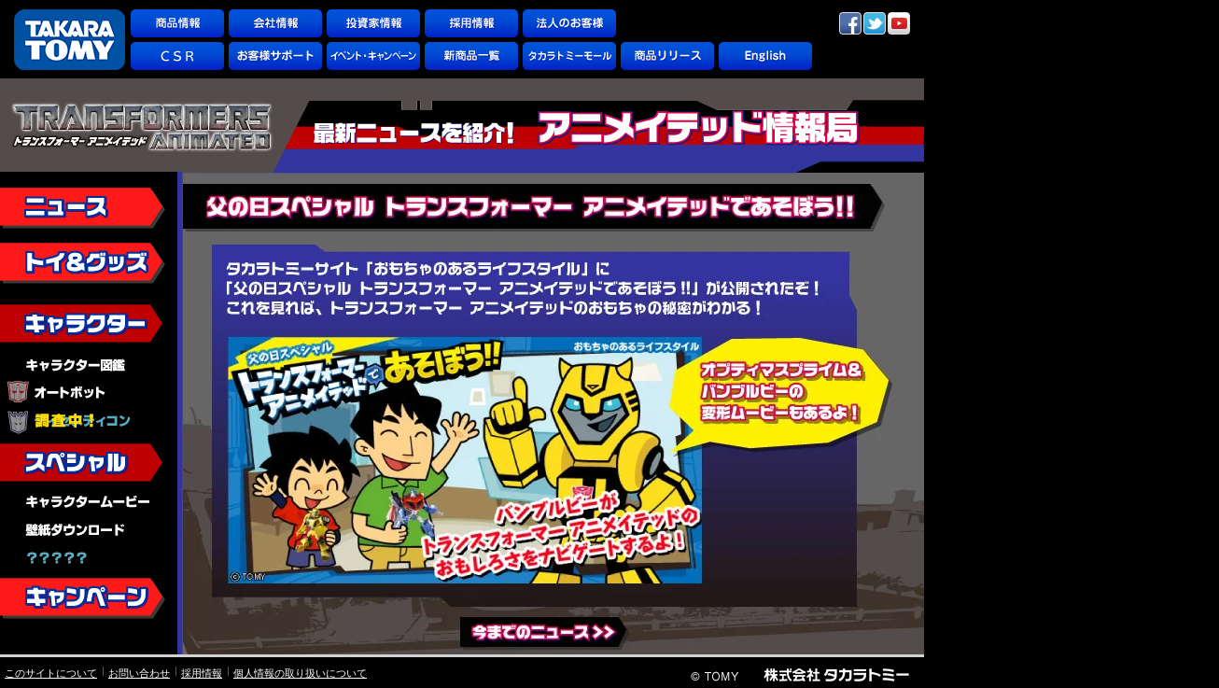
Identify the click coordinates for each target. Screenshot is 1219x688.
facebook (850, 23)
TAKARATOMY (69, 39)
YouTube (899, 23)
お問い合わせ (139, 673)
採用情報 (201, 673)
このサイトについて (51, 673)
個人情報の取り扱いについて (300, 673)
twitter (874, 23)
